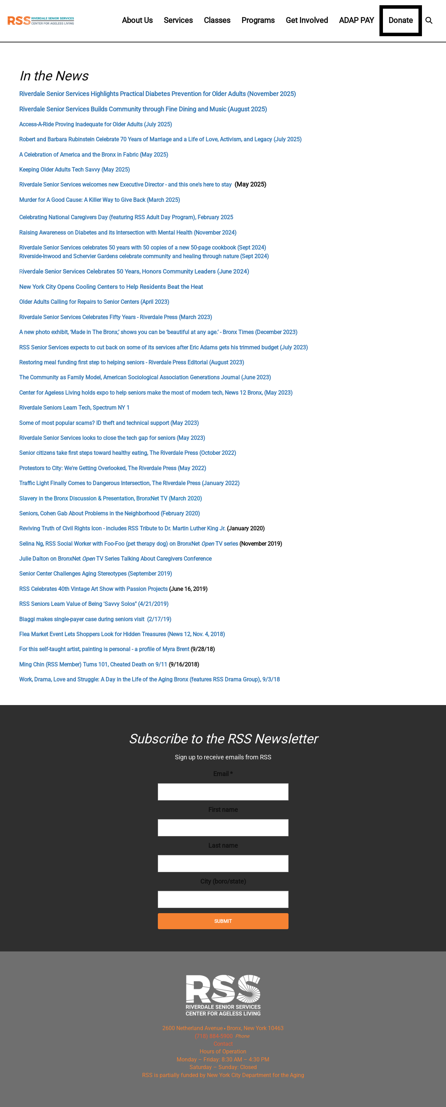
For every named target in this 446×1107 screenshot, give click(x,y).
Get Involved (307, 20)
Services (178, 20)
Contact (223, 1044)
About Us (137, 20)
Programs (258, 20)
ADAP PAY (356, 20)
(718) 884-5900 (214, 1036)
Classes (217, 20)
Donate (401, 20)
